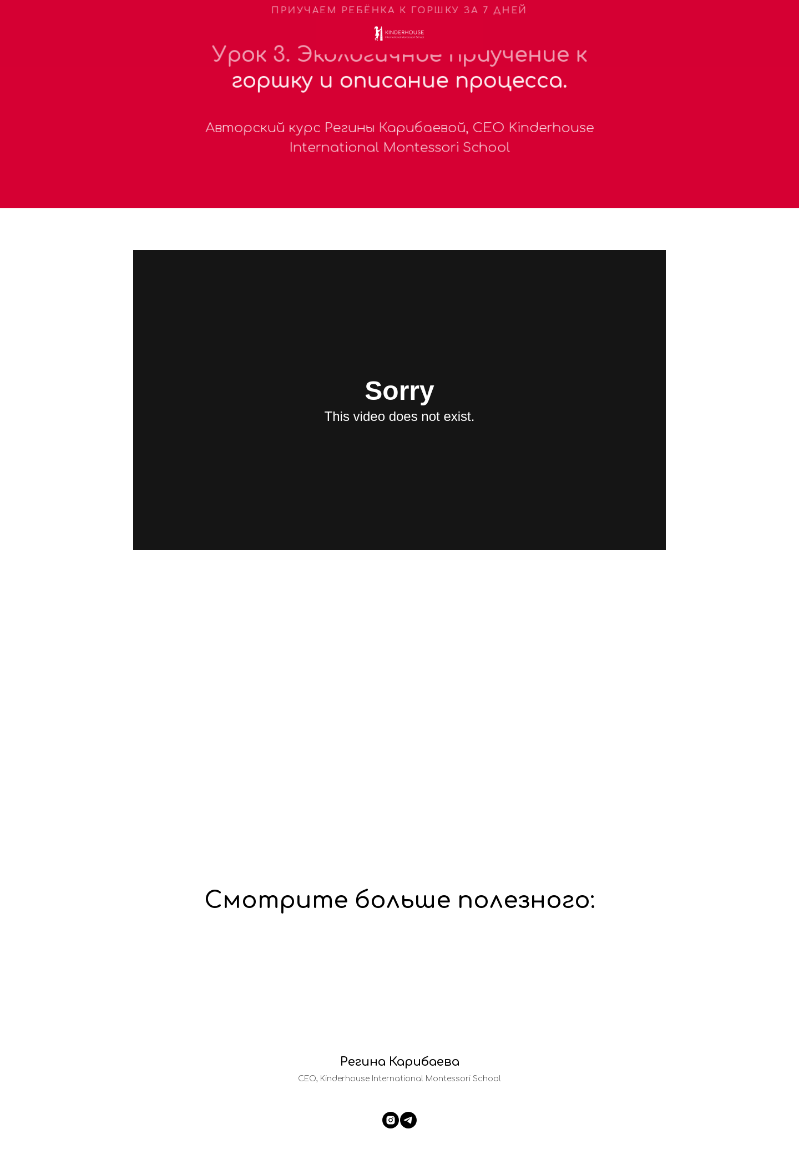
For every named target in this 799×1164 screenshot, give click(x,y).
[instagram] (390, 1120)
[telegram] (408, 1120)
